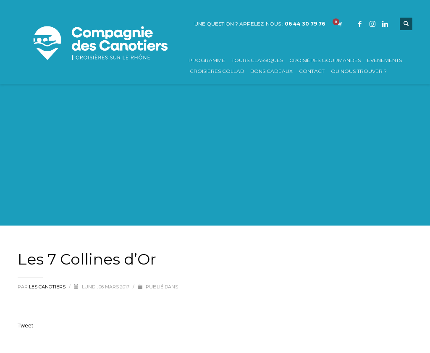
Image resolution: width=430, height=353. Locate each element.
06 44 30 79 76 (305, 24)
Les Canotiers (48, 287)
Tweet (25, 325)
